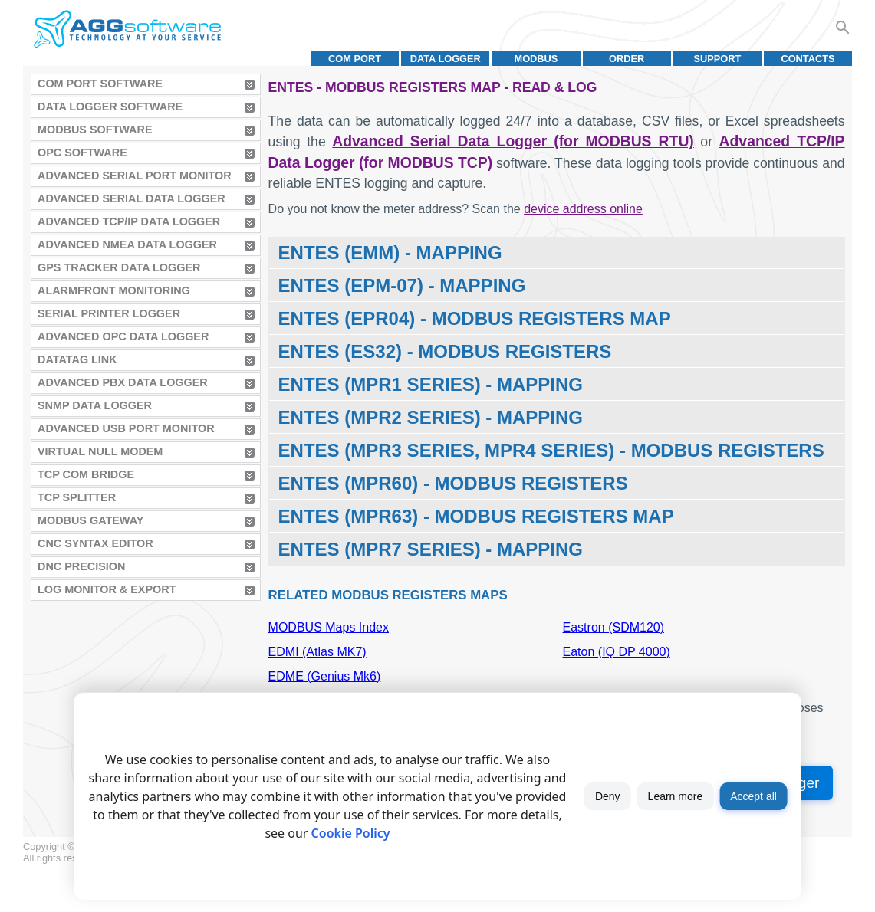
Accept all (753, 796)
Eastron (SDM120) (614, 627)
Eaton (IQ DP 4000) (616, 651)
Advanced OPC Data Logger (123, 336)
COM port (354, 58)
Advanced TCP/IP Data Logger (129, 221)
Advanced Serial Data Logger (131, 198)
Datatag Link (77, 359)
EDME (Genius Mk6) (324, 676)
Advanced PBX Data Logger (123, 382)
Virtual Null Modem (100, 451)
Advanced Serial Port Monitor (135, 175)
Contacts (807, 58)
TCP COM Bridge (86, 474)
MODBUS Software (95, 129)
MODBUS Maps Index (328, 627)
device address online (583, 208)
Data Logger (445, 58)
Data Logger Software (110, 106)
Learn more (675, 796)
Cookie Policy (350, 833)
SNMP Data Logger (95, 405)
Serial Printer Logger (109, 313)
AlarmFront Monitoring (114, 290)
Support (717, 58)
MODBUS (536, 58)
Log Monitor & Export (107, 589)
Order (626, 58)
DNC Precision (81, 566)
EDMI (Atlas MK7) (317, 651)
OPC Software (82, 152)
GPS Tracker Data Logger (119, 267)
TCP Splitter (77, 497)
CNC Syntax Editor (95, 543)
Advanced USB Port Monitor (126, 428)
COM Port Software (100, 83)
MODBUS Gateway (90, 520)
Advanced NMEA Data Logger (127, 244)
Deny (607, 796)
